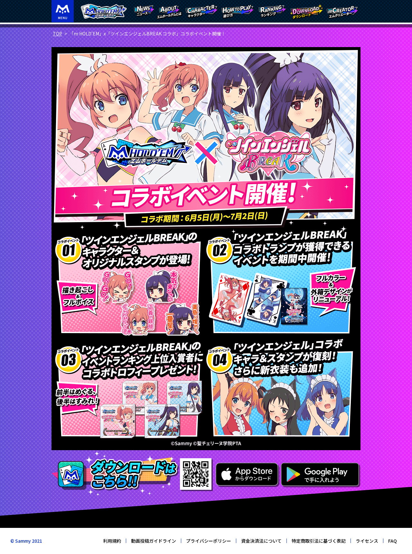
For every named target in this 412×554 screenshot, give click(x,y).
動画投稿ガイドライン (153, 541)
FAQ (392, 541)
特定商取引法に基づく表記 (319, 541)
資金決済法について (261, 541)
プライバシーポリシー (208, 541)
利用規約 (112, 541)
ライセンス (367, 541)
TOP (57, 33)
